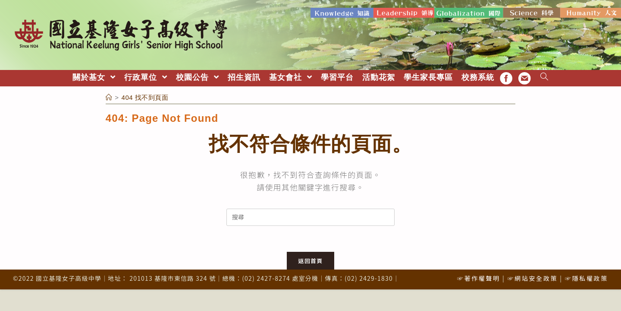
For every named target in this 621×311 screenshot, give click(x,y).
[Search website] (544, 77)
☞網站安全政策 (532, 278)
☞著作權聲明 (478, 278)
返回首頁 (310, 261)
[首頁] (109, 97)
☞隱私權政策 (586, 278)
